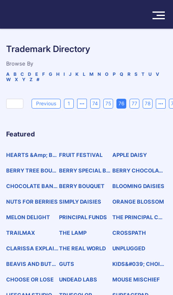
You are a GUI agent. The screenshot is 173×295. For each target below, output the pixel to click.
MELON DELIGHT (28, 217)
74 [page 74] (95, 103)
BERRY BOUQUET (82, 186)
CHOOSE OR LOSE (30, 279)
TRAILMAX (20, 232)
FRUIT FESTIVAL (80, 155)
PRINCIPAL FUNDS (83, 217)
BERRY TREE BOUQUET (31, 170)
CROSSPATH (129, 232)
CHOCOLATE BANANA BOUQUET (31, 186)
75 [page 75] (108, 103)
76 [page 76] (121, 103)
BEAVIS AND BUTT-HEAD (32, 264)
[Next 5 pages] (161, 104)
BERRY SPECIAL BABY (84, 170)
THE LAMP (72, 232)
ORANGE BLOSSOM (138, 201)
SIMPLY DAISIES (80, 201)
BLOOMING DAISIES (138, 186)
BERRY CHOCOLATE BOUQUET (137, 170)
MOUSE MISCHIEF (136, 279)
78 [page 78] (147, 103)
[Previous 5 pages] (82, 104)
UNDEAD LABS (78, 279)
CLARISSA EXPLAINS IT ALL (32, 248)
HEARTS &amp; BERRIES (31, 155)
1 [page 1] (69, 103)
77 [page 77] (134, 103)
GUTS (66, 264)
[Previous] (46, 104)
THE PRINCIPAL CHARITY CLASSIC (137, 217)
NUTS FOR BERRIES (32, 201)
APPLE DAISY (129, 155)
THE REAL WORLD (82, 248)
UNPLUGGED (128, 248)
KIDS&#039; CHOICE (138, 264)
